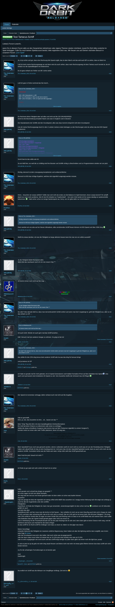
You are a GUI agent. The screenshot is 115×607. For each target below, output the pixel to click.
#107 (110, 230)
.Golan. (25, 564)
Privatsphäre (111, 604)
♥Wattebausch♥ (9, 294)
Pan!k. (6, 481)
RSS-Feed (112, 602)
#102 (110, 110)
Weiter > (40, 56)
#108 (110, 248)
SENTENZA (20, 387)
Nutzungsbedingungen (101, 604)
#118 (110, 479)
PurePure (7, 208)
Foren (7, 24)
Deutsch (4, 602)
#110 (110, 296)
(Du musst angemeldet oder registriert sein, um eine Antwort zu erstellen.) (94, 593)
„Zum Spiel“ (20, 53)
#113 (110, 364)
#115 (110, 405)
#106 (110, 205)
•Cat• (5, 430)
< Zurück (12, 56)
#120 (110, 581)
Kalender (15, 24)
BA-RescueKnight (39, 39)
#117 (110, 458)
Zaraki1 (6, 338)
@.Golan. (28, 533)
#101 (110, 73)
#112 (110, 342)
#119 (110, 561)
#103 (110, 132)
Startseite (108, 602)
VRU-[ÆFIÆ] (8, 129)
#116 (110, 441)
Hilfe (104, 602)
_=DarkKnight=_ (9, 502)
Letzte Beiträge (7, 28)
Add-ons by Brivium (73, 604)
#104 (110, 166)
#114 (110, 384)
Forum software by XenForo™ (43, 604)
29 (36, 56)
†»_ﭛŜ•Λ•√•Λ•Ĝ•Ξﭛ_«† (9, 584)
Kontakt (100, 602)
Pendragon (28, 367)
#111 (110, 316)
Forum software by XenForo (15, 604)
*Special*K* (20, 564)
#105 (110, 183)
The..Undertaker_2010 (9, 74)
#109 (110, 270)
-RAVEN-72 (20, 367)
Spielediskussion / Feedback (22, 39)
